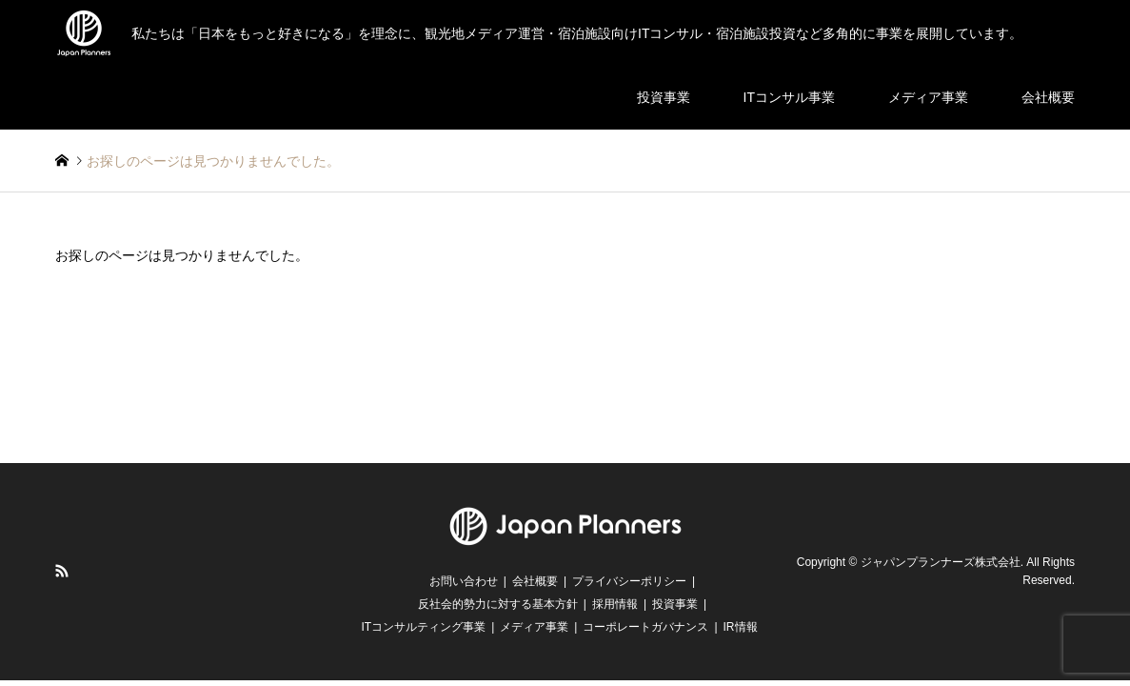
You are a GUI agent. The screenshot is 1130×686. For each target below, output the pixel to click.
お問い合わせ (463, 581)
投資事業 (663, 97)
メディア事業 (928, 97)
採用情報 (615, 604)
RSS (62, 570)
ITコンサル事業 (789, 97)
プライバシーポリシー (629, 581)
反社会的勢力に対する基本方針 (498, 604)
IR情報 (741, 627)
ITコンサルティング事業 (423, 627)
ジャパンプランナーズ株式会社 (941, 562)
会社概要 (1048, 97)
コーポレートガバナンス (645, 627)
